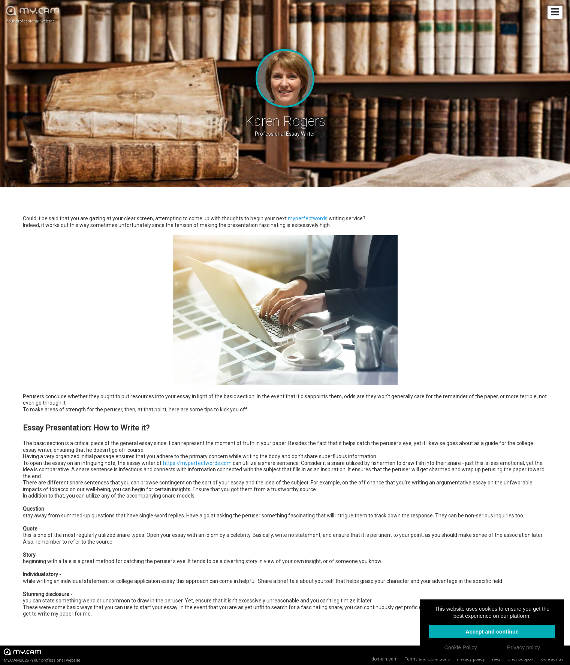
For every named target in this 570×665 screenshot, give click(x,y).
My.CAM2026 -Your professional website (42, 655)
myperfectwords (308, 218)
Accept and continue (492, 632)
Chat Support (520, 659)
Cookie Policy (460, 647)
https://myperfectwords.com (197, 463)
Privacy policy (471, 659)
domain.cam (384, 659)
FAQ (496, 659)
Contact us (552, 659)
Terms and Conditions (427, 659)
